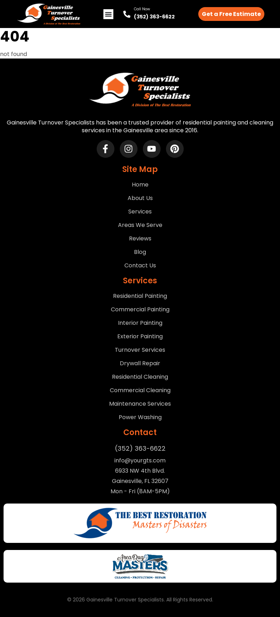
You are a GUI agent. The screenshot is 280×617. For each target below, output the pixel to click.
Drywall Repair (140, 363)
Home (140, 184)
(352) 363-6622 (154, 16)
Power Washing (140, 417)
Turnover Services (140, 350)
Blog (140, 252)
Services (140, 211)
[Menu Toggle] (108, 14)
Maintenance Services (140, 403)
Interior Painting (140, 323)
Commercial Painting (140, 309)
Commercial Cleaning (140, 390)
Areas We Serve (140, 225)
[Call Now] (126, 14)
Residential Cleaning (140, 376)
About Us (140, 198)
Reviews (140, 238)
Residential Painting (140, 296)
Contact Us (140, 265)
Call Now (142, 9)
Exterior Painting (140, 336)
